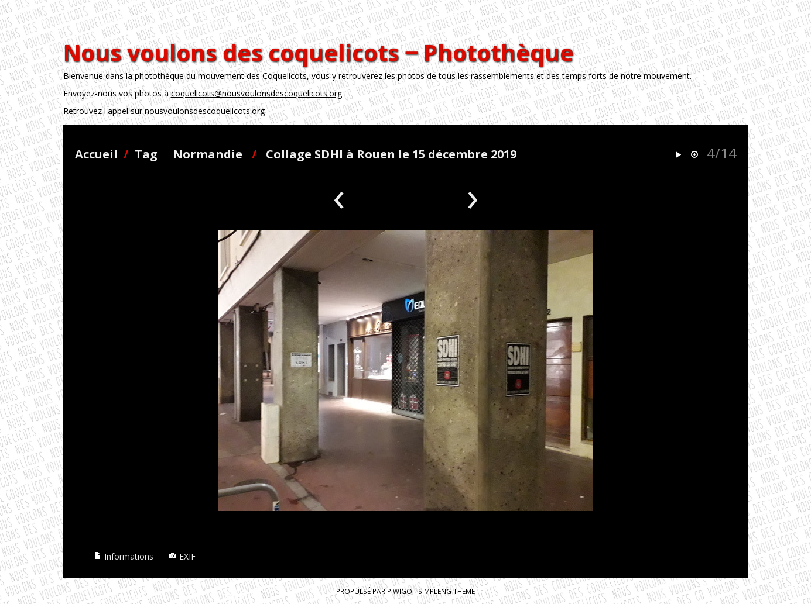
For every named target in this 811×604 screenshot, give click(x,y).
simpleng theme (446, 591)
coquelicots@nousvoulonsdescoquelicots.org (256, 93)
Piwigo (399, 591)
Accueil (96, 154)
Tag (146, 154)
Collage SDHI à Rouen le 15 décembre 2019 (391, 154)
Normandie (207, 154)
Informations (123, 556)
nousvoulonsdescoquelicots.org (205, 110)
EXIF (182, 556)
